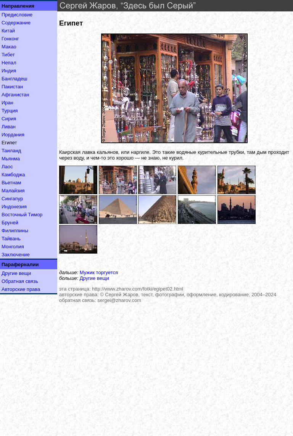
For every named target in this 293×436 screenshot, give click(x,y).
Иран (7, 102)
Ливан (9, 126)
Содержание (16, 23)
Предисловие (17, 15)
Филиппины (15, 230)
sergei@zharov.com (119, 300)
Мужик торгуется (99, 272)
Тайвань (11, 238)
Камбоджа (13, 174)
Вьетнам (11, 182)
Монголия (13, 246)
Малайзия (13, 190)
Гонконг (10, 39)
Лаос (7, 166)
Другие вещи (16, 273)
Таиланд (11, 150)
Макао (9, 47)
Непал (9, 62)
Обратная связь (20, 281)
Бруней (10, 222)
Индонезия (14, 206)
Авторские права (21, 289)
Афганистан (15, 94)
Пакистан (12, 86)
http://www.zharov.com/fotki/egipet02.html (137, 289)
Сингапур (12, 198)
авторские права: (79, 294)
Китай (8, 31)
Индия (9, 70)
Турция (10, 110)
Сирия (9, 118)
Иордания (13, 134)
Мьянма (11, 158)
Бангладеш (14, 78)
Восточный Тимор (22, 214)
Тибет (8, 54)
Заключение (16, 254)
